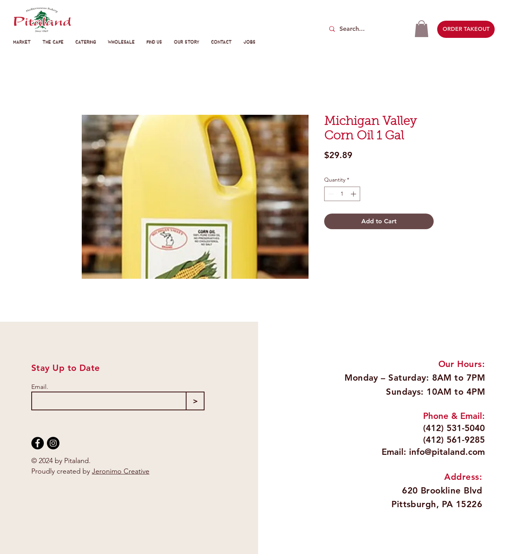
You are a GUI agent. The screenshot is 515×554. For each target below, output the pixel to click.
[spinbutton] (342, 194)
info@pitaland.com (447, 452)
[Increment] (354, 194)
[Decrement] (330, 194)
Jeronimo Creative (120, 471)
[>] (195, 401)
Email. (39, 387)
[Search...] (366, 29)
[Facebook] (37, 443)
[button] (422, 28)
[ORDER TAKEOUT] (466, 29)
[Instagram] (53, 443)
